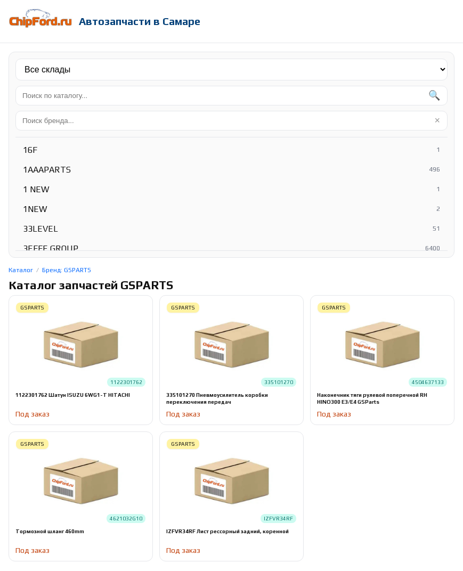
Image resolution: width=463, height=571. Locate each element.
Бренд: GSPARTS (66, 270)
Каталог (21, 270)
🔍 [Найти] (434, 95)
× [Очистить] (437, 120)
